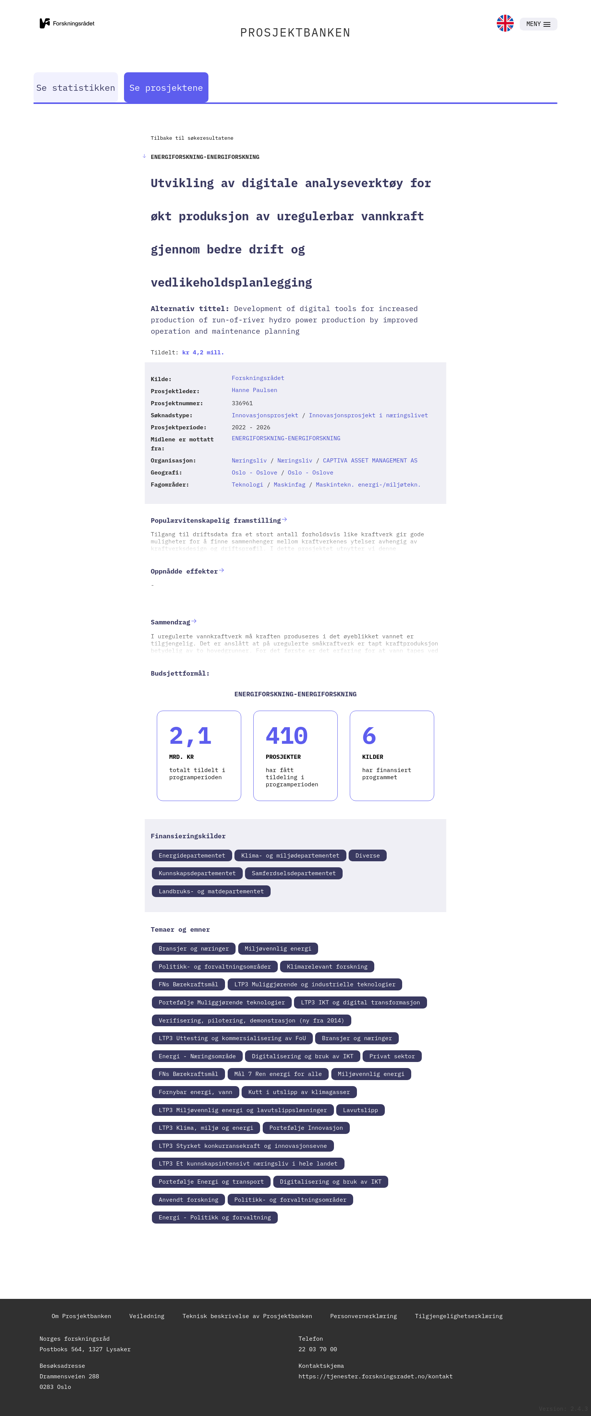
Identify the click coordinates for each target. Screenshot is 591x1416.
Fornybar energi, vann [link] (195, 1092)
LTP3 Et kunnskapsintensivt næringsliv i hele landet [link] (248, 1163)
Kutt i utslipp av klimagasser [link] (299, 1092)
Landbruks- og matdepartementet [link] (211, 891)
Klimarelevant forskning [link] (327, 966)
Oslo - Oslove (254, 472)
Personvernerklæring (363, 1316)
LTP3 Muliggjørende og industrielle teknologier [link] (315, 984)
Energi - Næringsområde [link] (197, 1056)
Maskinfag (290, 484)
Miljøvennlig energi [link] (278, 948)
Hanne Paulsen (254, 390)
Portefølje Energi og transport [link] (211, 1181)
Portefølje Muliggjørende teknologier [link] (222, 1002)
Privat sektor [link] (392, 1056)
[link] (505, 24)
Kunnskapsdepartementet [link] (197, 873)
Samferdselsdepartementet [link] (294, 873)
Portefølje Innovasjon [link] (306, 1127)
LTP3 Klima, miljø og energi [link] (206, 1127)
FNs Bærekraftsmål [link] (188, 984)
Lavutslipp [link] (360, 1110)
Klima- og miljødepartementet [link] (290, 855)
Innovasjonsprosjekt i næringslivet (368, 415)
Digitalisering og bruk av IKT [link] (303, 1056)
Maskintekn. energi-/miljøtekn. (368, 484)
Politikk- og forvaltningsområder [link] (215, 966)
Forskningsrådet (258, 377)
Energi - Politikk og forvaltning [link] (215, 1217)
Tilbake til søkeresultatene (192, 137)
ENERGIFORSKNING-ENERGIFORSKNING (286, 438)
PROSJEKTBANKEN (295, 32)
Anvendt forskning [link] (188, 1199)
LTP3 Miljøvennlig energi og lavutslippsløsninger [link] (243, 1110)
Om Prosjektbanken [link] (81, 1316)
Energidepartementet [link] (192, 855)
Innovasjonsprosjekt (265, 415)
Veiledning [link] (146, 1316)
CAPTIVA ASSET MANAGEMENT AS (370, 460)
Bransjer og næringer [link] (194, 948)
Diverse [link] (367, 855)
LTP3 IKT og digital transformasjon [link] (360, 1002)
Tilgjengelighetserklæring (459, 1316)
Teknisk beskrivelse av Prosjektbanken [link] (247, 1316)
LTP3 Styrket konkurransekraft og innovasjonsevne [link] (243, 1145)
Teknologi (247, 484)
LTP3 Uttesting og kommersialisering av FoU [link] (232, 1038)
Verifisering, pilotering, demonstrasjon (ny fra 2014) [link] (251, 1020)
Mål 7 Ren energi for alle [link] (278, 1073)
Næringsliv (249, 460)
